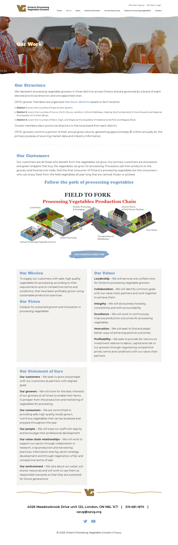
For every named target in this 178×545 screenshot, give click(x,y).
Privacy (117, 532)
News (78, 11)
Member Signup (136, 5)
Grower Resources (112, 11)
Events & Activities (92, 11)
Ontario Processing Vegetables (137, 11)
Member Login (154, 5)
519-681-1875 (135, 507)
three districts (80, 107)
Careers (158, 11)
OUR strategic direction (89, 260)
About (68, 11)
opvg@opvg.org (89, 512)
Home (59, 11)
